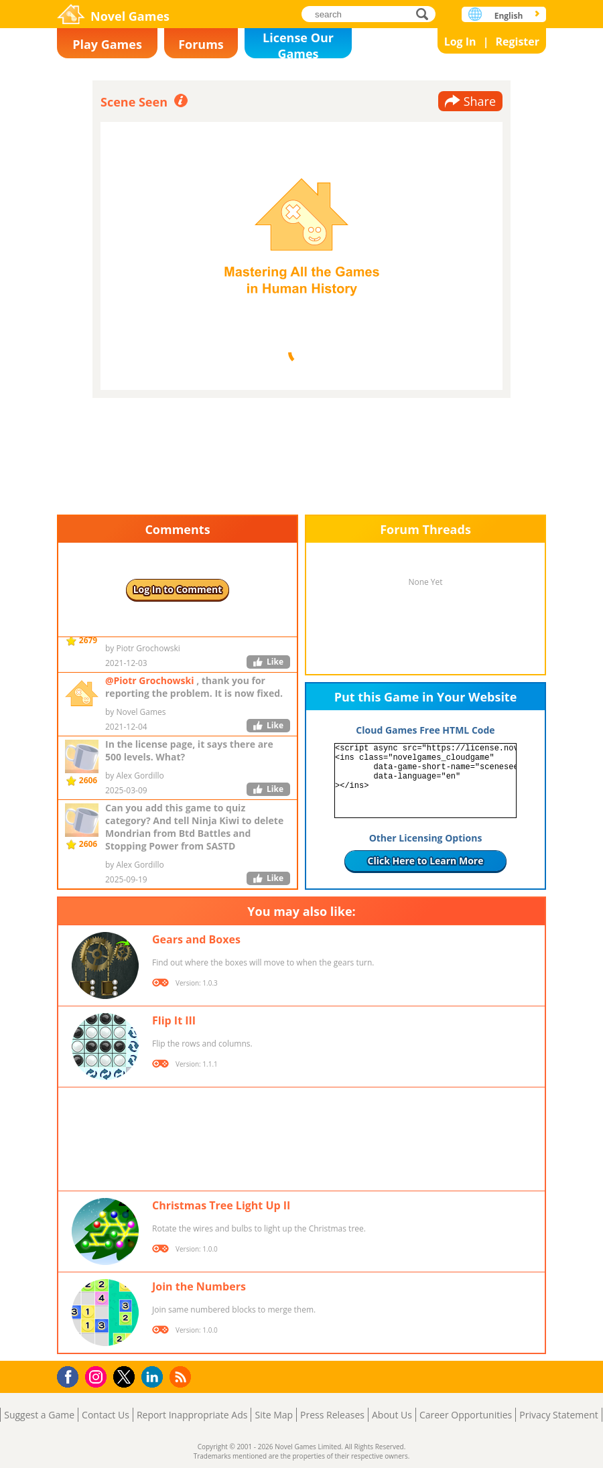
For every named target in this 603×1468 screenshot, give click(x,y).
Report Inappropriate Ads (192, 1414)
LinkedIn (154, 1377)
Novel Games (130, 16)
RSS (182, 1376)
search (426, 13)
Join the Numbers (199, 1286)
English (508, 15)
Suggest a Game (39, 1414)
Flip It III (174, 1020)
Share (480, 101)
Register (517, 41)
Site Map (274, 1414)
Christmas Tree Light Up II (221, 1205)
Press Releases (332, 1414)
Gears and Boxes (196, 939)
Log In (460, 41)
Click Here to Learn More (426, 860)
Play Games (107, 44)
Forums (201, 44)
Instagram (98, 1376)
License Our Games (298, 43)
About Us (392, 1414)
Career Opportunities (465, 1414)
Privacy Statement (558, 1414)
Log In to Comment (177, 589)
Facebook (71, 1375)
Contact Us (105, 1414)
